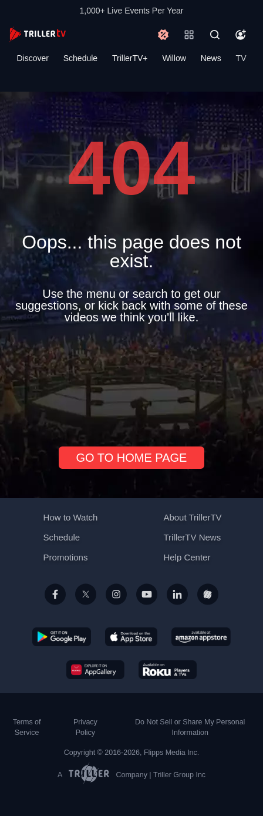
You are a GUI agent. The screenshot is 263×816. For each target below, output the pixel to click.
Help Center (186, 557)
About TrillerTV (192, 517)
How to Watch (70, 517)
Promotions (65, 557)
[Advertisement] (131, 380)
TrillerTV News (192, 537)
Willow (174, 58)
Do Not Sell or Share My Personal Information (190, 727)
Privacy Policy (85, 727)
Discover (32, 58)
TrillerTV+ (130, 58)
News (211, 58)
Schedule (80, 58)
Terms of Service (27, 727)
